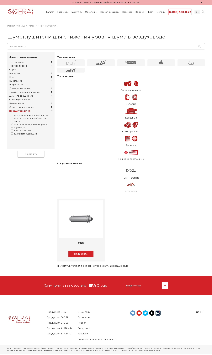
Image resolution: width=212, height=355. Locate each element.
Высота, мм (30, 81)
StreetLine (131, 186)
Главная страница (16, 26)
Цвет (30, 77)
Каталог (50, 12)
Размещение (30, 103)
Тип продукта (30, 62)
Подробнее (81, 254)
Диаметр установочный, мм (30, 92)
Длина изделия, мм (30, 88)
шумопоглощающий (25, 133)
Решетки (131, 140)
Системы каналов (131, 85)
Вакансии (140, 12)
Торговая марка (30, 66)
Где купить (76, 12)
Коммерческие (131, 126)
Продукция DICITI (57, 317)
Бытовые (131, 98)
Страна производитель (30, 107)
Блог (150, 12)
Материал (30, 73)
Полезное (127, 12)
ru (197, 312)
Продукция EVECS (57, 323)
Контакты (160, 12)
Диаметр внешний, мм (30, 96)
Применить (31, 154)
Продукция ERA (56, 312)
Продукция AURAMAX (59, 328)
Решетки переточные (131, 153)
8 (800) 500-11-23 (180, 12)
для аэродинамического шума (31, 115)
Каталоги (82, 333)
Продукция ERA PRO (59, 333)
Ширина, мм (30, 85)
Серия (30, 69)
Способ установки (30, 100)
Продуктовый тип (30, 111)
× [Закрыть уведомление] (201, 2)
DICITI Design (131, 172)
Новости (82, 323)
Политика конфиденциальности (96, 339)
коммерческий (22, 130)
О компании (91, 12)
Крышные (131, 112)
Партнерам (62, 12)
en (201, 312)
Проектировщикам (109, 12)
